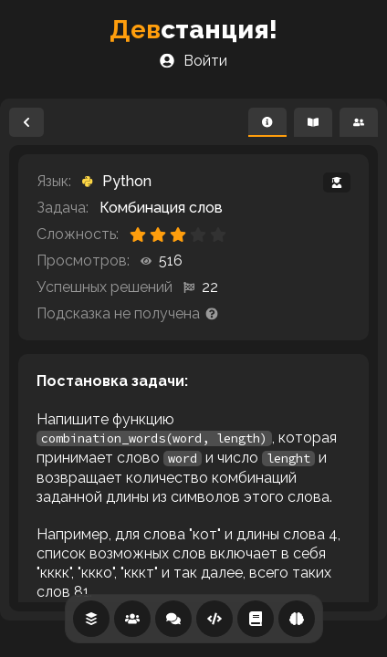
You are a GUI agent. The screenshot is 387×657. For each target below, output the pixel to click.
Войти (193, 60)
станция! (193, 30)
